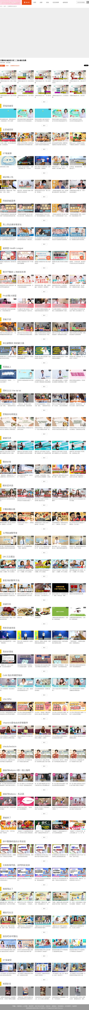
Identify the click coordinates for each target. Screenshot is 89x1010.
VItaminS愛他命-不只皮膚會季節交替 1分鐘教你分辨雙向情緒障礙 (8, 738)
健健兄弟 (7, 438)
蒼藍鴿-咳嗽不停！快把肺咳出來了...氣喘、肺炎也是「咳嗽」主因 (60, 595)
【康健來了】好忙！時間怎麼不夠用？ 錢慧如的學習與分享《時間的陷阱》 (43, 833)
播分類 (28, 2)
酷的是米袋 (8, 485)
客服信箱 (48, 1006)
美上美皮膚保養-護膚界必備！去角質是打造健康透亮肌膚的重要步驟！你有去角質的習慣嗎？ (60, 239)
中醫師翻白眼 (9, 509)
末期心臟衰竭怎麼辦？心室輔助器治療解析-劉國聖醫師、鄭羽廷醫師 (60, 382)
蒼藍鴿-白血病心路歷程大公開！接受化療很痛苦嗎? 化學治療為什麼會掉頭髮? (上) (25, 595)
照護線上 (7, 367)
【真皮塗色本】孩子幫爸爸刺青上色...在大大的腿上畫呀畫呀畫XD (42, 999)
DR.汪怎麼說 (9, 557)
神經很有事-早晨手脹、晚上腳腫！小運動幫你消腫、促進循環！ (77, 287)
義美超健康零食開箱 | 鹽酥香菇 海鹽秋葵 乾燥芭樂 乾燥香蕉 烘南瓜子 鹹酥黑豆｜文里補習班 (60, 144)
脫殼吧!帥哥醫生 (10, 936)
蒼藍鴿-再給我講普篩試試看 (76, 593)
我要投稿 (19, 1006)
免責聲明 (74, 1006)
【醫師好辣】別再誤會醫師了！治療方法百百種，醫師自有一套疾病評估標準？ (77, 477)
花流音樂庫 (56, 2)
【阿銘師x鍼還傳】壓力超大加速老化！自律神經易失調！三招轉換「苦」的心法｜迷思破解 (60, 216)
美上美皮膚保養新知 (12, 224)
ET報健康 (7, 153)
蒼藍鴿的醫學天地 (11, 580)
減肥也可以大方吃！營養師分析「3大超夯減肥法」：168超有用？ (25, 904)
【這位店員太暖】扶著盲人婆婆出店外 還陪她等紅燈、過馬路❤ (77, 999)
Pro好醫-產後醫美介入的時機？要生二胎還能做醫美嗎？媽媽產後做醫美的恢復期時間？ (60, 311)
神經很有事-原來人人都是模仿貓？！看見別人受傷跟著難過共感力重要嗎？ (60, 287)
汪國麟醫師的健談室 (12, 6)
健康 (5, 6)
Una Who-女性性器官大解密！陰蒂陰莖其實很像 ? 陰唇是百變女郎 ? (60, 714)
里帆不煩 (7, 319)
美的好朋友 (8, 651)
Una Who (7, 699)
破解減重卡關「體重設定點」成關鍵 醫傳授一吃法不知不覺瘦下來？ (8, 904)
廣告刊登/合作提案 (39, 1006)
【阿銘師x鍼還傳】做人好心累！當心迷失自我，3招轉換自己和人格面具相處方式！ (25, 216)
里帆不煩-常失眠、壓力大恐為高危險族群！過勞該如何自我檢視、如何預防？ (60, 334)
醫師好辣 (7, 462)
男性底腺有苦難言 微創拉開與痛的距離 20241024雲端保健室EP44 (25, 121)
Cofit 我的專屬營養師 (12, 675)
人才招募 (25, 1006)
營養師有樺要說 (10, 414)
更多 (44, 101)
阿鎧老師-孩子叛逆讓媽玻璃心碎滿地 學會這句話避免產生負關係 (60, 880)
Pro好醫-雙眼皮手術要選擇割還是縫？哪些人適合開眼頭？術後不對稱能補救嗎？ (77, 311)
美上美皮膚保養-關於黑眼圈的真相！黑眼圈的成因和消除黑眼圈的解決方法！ (77, 239)
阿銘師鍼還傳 (9, 201)
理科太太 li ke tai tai (12, 390)
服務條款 (54, 1006)
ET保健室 (7, 960)
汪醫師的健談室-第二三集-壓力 (77, 95)
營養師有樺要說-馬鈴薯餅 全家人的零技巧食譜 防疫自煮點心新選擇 (60, 429)
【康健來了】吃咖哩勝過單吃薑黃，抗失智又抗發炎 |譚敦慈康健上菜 (25, 833)
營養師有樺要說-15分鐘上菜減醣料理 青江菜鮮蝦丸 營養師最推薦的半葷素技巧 (8, 429)
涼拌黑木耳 (37, 617)
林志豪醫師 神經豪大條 (13, 343)
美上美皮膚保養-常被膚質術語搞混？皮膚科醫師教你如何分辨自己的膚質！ (8, 239)
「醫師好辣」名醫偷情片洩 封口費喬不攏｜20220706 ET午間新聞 (8, 477)
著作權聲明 (68, 1006)
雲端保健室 (8, 106)
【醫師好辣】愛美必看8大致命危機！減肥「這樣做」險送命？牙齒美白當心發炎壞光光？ (60, 477)
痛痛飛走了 (8, 889)
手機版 (14, 1006)
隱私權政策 (61, 1006)
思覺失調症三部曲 (4, 166)
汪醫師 (7, 65)
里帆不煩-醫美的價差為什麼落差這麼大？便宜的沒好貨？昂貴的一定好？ (43, 334)
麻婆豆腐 (19, 617)
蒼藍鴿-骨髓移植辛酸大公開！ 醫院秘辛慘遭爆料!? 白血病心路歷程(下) (8, 595)
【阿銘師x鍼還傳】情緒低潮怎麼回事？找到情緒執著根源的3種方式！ (8, 216)
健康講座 (65, 2)
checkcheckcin (9, 746)
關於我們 (31, 1006)
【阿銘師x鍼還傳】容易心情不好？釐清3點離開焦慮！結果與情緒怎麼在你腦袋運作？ (43, 216)
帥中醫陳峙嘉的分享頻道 (14, 841)
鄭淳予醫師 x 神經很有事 (14, 272)
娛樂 (41, 2)
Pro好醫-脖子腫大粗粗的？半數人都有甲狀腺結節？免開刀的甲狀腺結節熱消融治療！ (25, 311)
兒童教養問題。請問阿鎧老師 (16, 865)
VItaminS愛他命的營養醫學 (15, 723)
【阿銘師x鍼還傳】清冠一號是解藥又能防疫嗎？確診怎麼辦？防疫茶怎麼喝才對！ (60, 192)
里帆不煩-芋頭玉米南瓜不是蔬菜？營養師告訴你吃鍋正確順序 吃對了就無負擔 (25, 334)
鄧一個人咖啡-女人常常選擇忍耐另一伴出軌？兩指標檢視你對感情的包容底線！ (25, 785)
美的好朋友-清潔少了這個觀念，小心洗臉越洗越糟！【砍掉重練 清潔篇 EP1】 (25, 666)
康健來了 (7, 818)
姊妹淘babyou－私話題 (13, 794)
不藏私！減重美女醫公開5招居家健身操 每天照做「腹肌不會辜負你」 (60, 904)
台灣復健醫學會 (10, 533)
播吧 (10, 2)
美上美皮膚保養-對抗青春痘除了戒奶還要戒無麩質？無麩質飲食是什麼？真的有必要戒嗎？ (25, 239)
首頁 (1, 6)
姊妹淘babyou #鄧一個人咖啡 (16, 770)
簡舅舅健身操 (9, 628)
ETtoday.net (50, 1008)
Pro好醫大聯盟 (9, 296)
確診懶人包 (8, 177)
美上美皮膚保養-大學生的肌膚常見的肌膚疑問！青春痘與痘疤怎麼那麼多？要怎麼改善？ (43, 239)
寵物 (47, 2)
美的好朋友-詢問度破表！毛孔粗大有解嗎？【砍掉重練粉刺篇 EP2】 (60, 666)
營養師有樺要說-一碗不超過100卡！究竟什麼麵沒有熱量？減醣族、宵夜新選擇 (42, 429)
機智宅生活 (8, 912)
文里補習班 (8, 129)
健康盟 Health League (13, 248)
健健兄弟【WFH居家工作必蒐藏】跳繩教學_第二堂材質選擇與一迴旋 (60, 453)
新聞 (34, 2)
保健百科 (7, 604)
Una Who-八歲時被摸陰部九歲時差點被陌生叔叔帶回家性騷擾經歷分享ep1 (8, 714)
